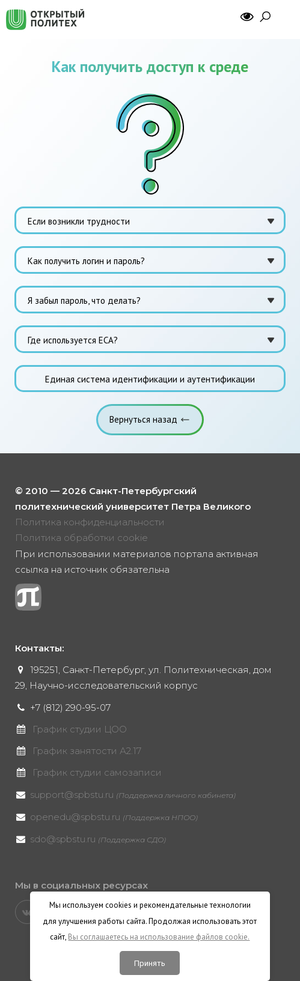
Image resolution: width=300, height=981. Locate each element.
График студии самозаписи (97, 772)
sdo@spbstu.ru (98, 839)
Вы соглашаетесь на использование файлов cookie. (158, 937)
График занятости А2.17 (86, 750)
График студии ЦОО (79, 729)
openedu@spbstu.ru (114, 817)
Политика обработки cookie (81, 537)
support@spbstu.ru (133, 794)
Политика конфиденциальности (90, 522)
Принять (149, 963)
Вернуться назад (143, 419)
